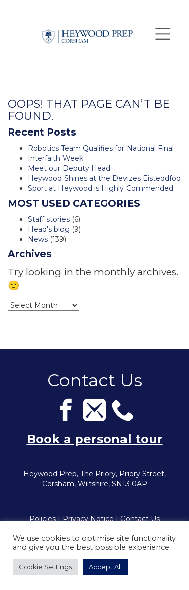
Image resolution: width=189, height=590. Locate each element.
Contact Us (140, 518)
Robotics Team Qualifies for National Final (101, 148)
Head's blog (49, 229)
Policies (42, 518)
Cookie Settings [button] (45, 567)
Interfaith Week (55, 158)
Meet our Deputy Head (69, 168)
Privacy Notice (88, 518)
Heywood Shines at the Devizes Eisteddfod (104, 178)
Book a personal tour (95, 439)
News (38, 239)
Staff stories (49, 219)
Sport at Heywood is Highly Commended (100, 188)
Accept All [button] (105, 567)
